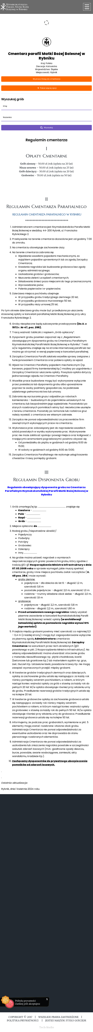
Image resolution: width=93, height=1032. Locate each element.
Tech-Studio (46, 1027)
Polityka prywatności (25, 1000)
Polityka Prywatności (23, 1020)
